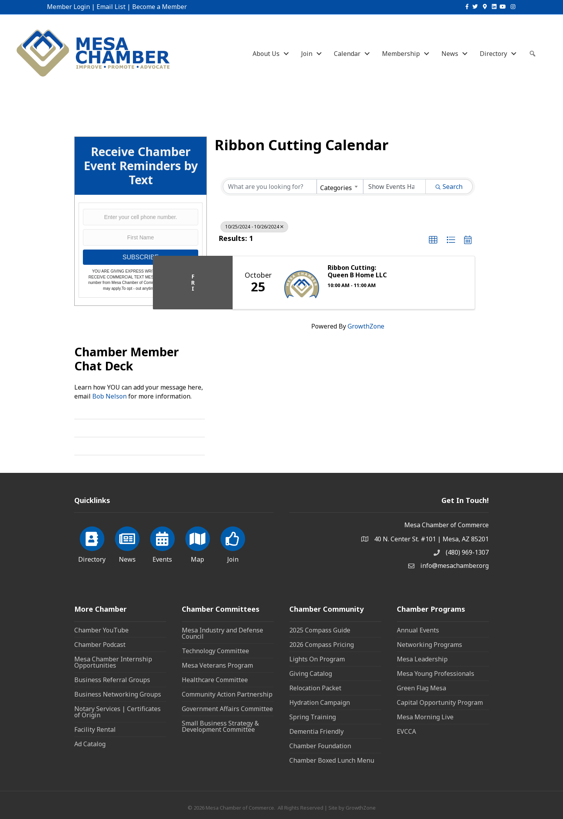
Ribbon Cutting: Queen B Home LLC (357, 271)
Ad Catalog (90, 744)
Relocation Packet (315, 688)
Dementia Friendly (316, 731)
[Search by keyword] (270, 186)
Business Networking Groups (117, 694)
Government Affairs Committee (227, 708)
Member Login (68, 6)
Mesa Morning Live (425, 717)
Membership (401, 53)
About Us (266, 53)
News (449, 53)
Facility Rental (95, 729)
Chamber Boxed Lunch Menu (331, 760)
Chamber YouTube (101, 630)
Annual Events (418, 630)
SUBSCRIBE (140, 257)
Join (306, 53)
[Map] (197, 543)
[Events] (162, 543)
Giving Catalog (310, 673)
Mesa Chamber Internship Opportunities (113, 662)
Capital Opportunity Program (440, 702)
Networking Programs (429, 644)
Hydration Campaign (319, 702)
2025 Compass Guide (319, 630)
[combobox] (340, 186)
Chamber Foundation (320, 746)
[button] (433, 240)
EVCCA (406, 731)
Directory (493, 53)
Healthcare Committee (215, 679)
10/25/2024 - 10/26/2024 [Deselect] (254, 226)
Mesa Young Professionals (435, 673)
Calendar (347, 53)
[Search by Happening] (394, 186)
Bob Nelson (109, 396)
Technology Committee (215, 651)
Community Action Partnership (227, 694)
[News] (127, 543)
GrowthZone (366, 326)
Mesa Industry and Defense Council (222, 633)
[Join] (233, 543)
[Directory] (92, 543)
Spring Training (312, 717)
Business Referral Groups (112, 679)
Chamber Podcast (100, 644)
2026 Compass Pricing (321, 644)
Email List (111, 6)
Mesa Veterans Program (217, 665)
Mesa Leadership (422, 659)
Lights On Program (317, 659)
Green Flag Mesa (421, 688)
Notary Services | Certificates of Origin (117, 711)
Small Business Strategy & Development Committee (220, 726)
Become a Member (159, 6)
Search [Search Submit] (449, 186)
